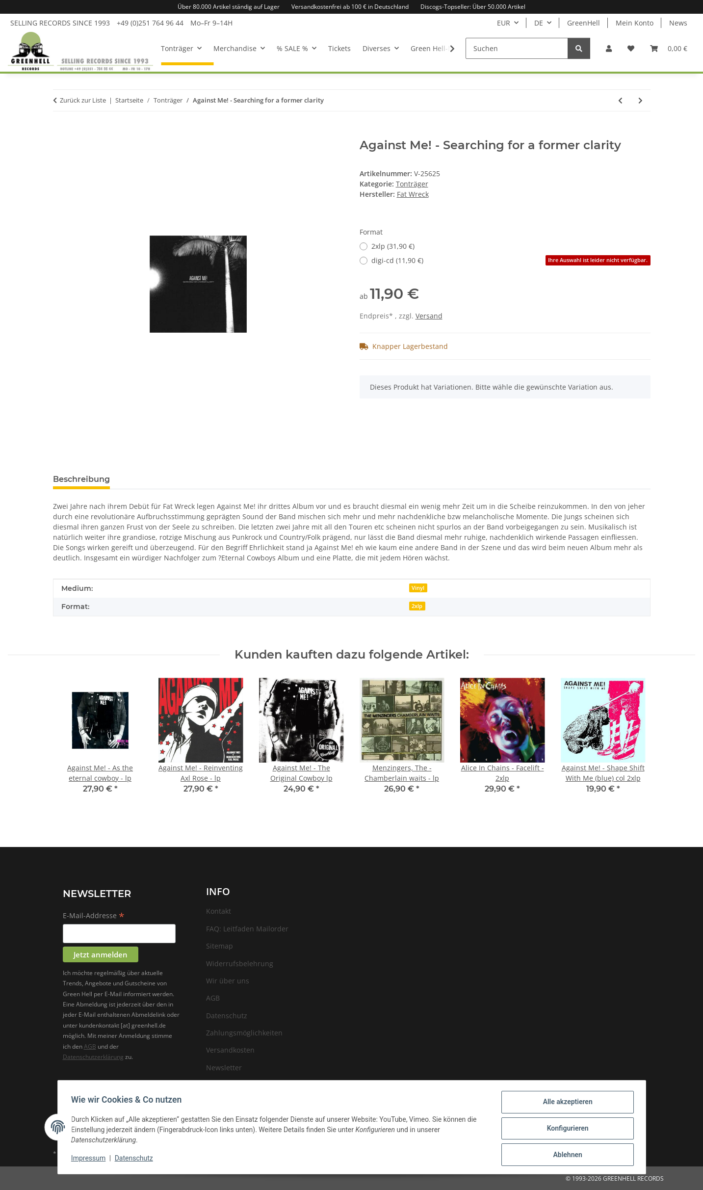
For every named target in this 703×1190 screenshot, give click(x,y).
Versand (429, 315)
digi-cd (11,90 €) (511, 260)
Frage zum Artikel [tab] (162, 479)
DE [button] (538, 22)
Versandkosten (230, 1050)
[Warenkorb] (668, 48)
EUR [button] (503, 22)
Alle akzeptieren (565, 1104)
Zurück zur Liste (83, 100)
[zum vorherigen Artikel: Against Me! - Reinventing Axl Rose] (620, 100)
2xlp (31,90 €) (393, 246)
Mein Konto (634, 22)
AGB (90, 1046)
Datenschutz (136, 1160)
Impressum (91, 1160)
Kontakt (218, 911)
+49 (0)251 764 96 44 (150, 22)
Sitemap (219, 946)
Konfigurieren (565, 1130)
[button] (609, 48)
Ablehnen (565, 1155)
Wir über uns (227, 980)
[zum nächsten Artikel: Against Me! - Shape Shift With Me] (640, 100)
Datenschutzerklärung (93, 1057)
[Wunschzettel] (631, 48)
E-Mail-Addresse (94, 916)
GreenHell (583, 22)
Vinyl (418, 587)
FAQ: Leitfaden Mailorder (247, 928)
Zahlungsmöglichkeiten (244, 1032)
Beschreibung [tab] (81, 479)
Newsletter (224, 1067)
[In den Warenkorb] (61, 133)
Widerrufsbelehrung (239, 963)
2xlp (417, 606)
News (678, 22)
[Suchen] (517, 48)
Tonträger (412, 183)
